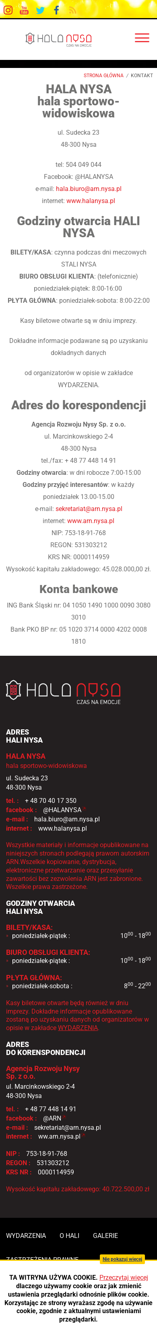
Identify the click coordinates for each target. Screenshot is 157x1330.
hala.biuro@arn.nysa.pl (89, 189)
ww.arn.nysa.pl (59, 1136)
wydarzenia (26, 1236)
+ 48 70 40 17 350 (50, 801)
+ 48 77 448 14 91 (50, 1109)
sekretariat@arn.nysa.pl (89, 509)
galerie (105, 1236)
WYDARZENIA (78, 1028)
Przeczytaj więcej (123, 1277)
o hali (69, 1236)
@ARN (52, 1118)
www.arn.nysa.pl (90, 521)
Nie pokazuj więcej (122, 1259)
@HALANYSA (62, 810)
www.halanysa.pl (90, 201)
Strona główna (104, 75)
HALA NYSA (78, 39)
